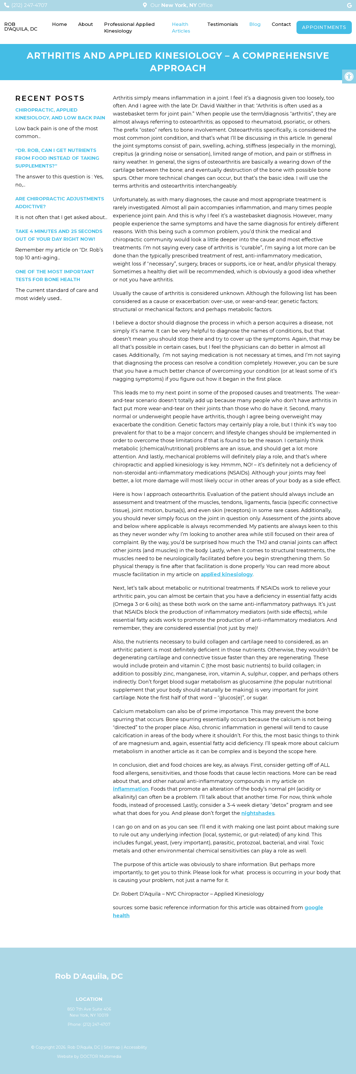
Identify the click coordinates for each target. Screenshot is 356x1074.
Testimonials (222, 24)
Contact (281, 24)
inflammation (131, 789)
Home (59, 24)
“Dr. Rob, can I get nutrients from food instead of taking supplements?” (57, 158)
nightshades (258, 813)
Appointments (324, 27)
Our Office (181, 5)
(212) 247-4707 (29, 5)
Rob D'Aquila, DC (20, 26)
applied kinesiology (227, 574)
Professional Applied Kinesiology (129, 27)
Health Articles (181, 27)
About (85, 24)
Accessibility (135, 1047)
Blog (255, 24)
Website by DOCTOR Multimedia (89, 1056)
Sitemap (112, 1047)
